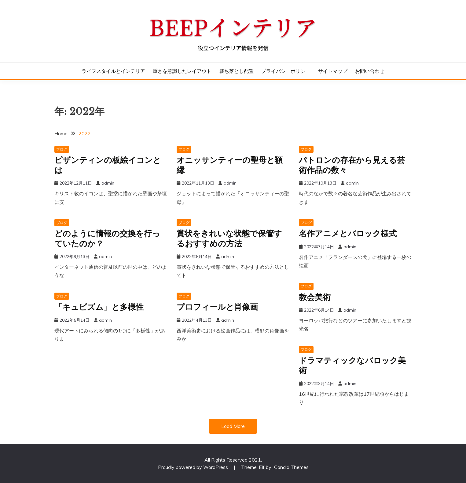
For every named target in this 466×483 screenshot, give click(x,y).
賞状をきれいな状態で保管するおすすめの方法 (229, 239)
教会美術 (315, 297)
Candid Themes (291, 467)
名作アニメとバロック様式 (348, 233)
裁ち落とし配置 (236, 71)
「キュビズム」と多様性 (99, 307)
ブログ (61, 149)
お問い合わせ (369, 71)
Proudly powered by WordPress (193, 467)
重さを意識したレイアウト (182, 71)
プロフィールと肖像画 (217, 307)
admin (107, 183)
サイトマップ (332, 71)
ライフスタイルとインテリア (113, 71)
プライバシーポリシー (285, 71)
